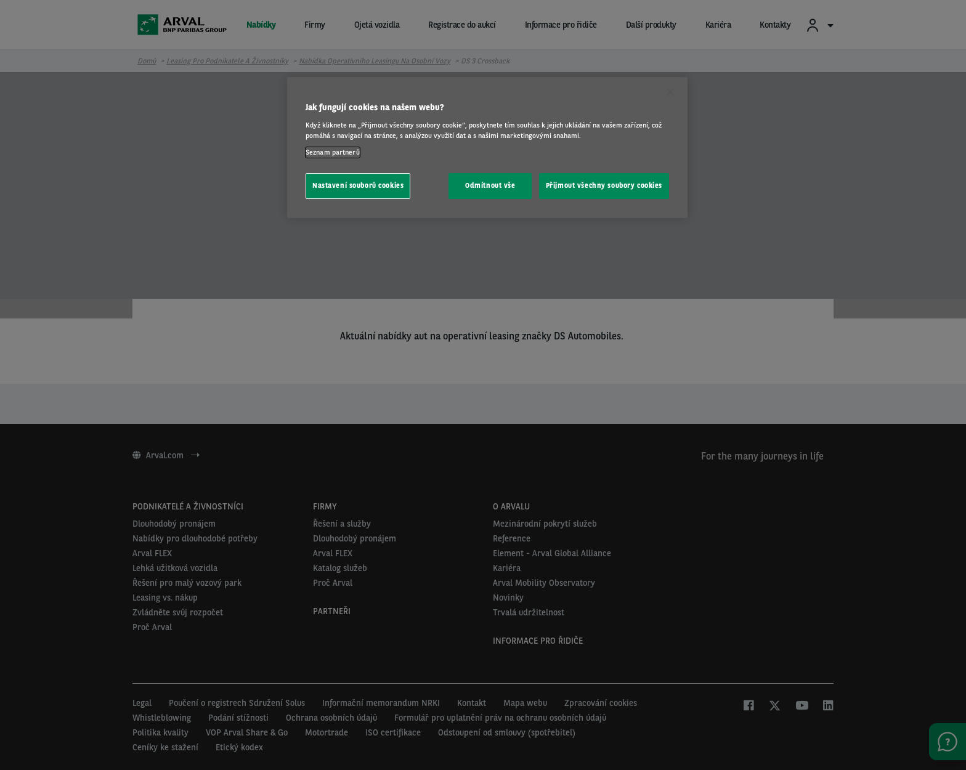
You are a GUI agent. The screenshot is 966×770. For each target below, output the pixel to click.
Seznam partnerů (333, 152)
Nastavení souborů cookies (358, 185)
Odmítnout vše (490, 185)
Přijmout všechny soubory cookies (604, 185)
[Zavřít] (670, 91)
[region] (487, 147)
